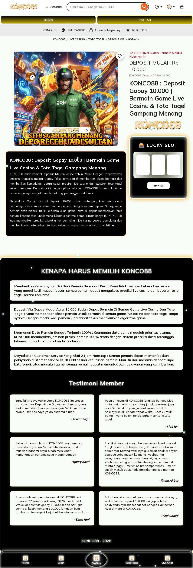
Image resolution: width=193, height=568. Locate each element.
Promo (25, 560)
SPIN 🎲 (158, 185)
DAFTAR (145, 20)
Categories (54, 6)
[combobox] (103, 6)
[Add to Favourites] (120, 56)
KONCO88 (59, 39)
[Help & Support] (158, 6)
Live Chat (167, 560)
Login (61, 560)
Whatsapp (132, 560)
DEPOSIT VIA (116, 39)
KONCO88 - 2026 (96, 541)
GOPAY (132, 39)
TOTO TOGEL (96, 39)
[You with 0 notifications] (171, 6)
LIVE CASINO (77, 39)
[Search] (144, 6)
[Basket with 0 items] (181, 6)
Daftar (96, 560)
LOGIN (48, 20)
